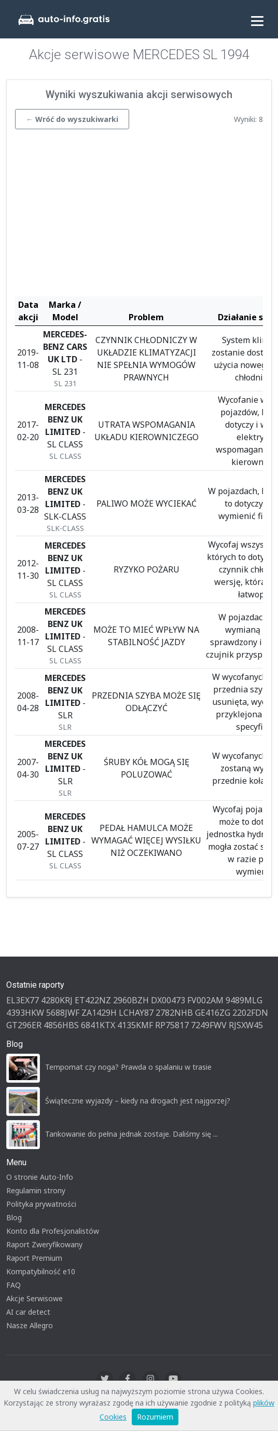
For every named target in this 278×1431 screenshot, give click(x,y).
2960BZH (131, 1000)
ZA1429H (99, 1012)
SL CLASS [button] (65, 456)
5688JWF (62, 1012)
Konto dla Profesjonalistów (52, 1231)
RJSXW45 (246, 1025)
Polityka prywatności (41, 1204)
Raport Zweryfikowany (44, 1244)
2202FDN (250, 1012)
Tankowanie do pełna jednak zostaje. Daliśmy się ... (131, 1134)
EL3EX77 (22, 1000)
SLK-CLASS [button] (65, 528)
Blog (14, 1217)
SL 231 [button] (65, 383)
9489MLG (244, 1000)
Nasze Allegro (29, 1325)
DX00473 (168, 1000)
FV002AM (205, 1000)
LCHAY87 (136, 1012)
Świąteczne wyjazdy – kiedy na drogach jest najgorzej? (137, 1101)
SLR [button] (65, 727)
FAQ (13, 1285)
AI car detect (28, 1312)
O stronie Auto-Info (39, 1177)
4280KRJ (57, 1000)
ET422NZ (93, 1000)
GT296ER (23, 1025)
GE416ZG (212, 1012)
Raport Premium (34, 1258)
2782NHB (174, 1012)
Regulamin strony (35, 1190)
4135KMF (135, 1025)
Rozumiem (155, 1417)
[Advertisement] (139, 215)
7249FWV (209, 1025)
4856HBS (61, 1025)
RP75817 (172, 1025)
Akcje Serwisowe (34, 1298)
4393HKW (25, 1012)
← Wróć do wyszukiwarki (72, 119)
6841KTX (98, 1025)
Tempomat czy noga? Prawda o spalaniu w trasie (128, 1067)
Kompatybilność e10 (40, 1271)
